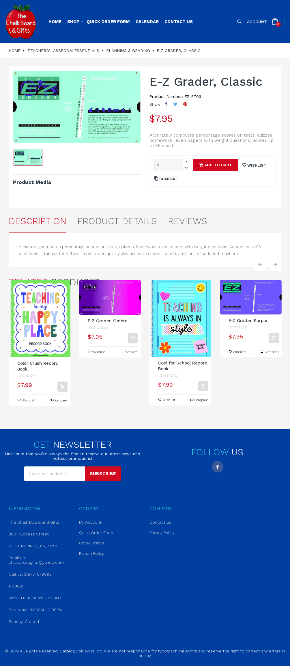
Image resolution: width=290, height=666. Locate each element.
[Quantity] (168, 165)
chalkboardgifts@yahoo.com (36, 562)
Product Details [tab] (117, 220)
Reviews (187, 220)
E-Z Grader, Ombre (108, 320)
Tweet (175, 104)
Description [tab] (37, 220)
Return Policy (91, 553)
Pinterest (185, 104)
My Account (90, 522)
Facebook (217, 466)
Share (166, 104)
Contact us (160, 522)
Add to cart (215, 165)
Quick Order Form (96, 532)
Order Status (91, 543)
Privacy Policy (162, 532)
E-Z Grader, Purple (248, 320)
